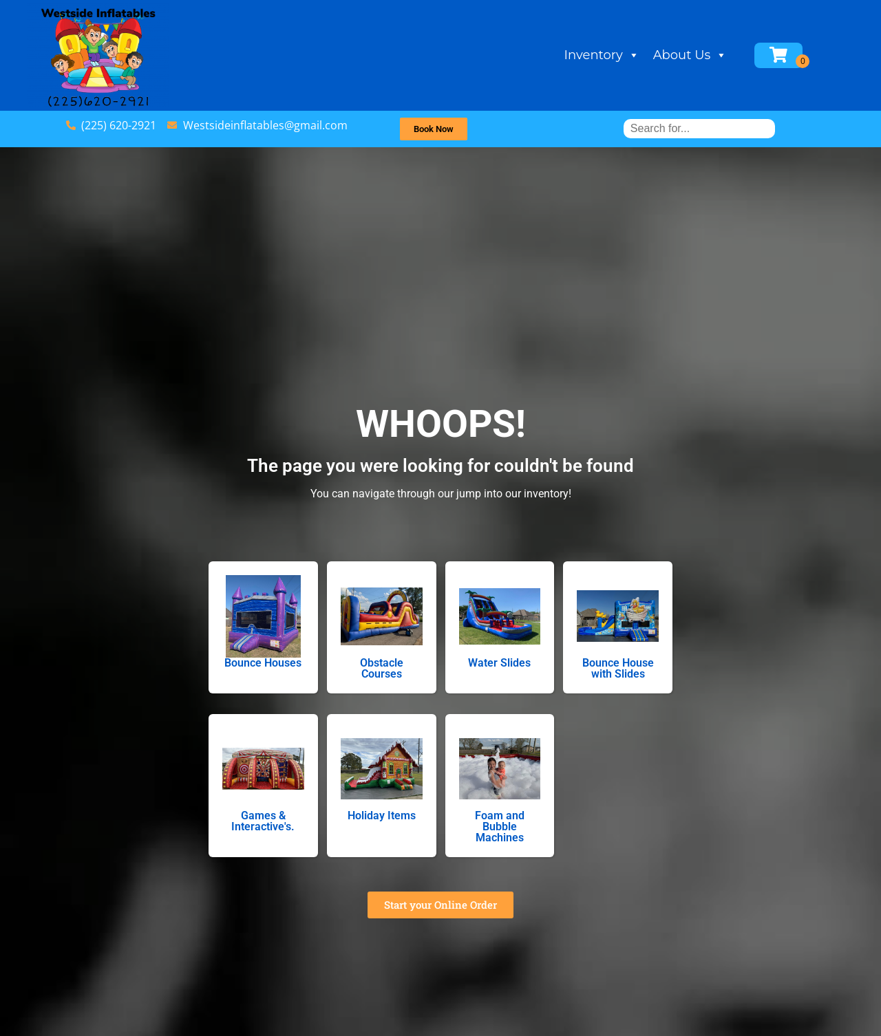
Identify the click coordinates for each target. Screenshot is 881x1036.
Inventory (626, 55)
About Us (715, 55)
